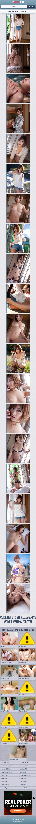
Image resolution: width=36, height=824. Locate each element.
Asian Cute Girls (5, 785)
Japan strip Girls (5, 775)
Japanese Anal (22, 785)
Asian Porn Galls (23, 769)
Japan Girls (4, 781)
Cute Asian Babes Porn (25, 775)
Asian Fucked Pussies (6, 772)
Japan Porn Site (23, 781)
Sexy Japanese (22, 772)
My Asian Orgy (22, 778)
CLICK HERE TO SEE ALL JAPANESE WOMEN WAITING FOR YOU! (18, 619)
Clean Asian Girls (23, 766)
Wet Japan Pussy (23, 763)
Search (31, 6)
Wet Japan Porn (5, 763)
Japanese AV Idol (23, 788)
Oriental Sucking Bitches (7, 766)
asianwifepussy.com (6, 788)
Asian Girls (4, 778)
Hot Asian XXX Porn (6, 769)
